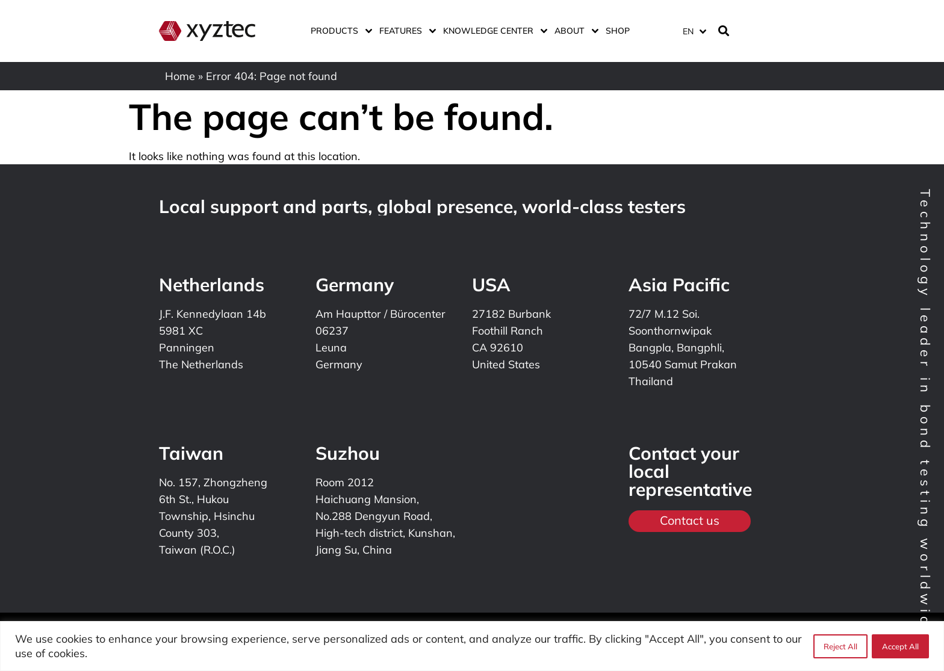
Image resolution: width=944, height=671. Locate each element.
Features (405, 31)
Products (339, 31)
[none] (692, 31)
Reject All (840, 646)
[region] (472, 646)
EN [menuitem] (688, 31)
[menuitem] (694, 31)
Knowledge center (492, 31)
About (574, 31)
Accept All (900, 646)
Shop (618, 30)
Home (180, 76)
